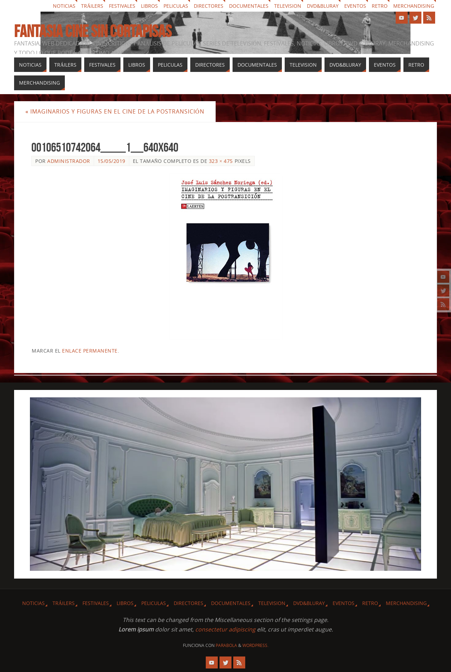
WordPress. (255, 645)
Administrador (68, 161)
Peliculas (175, 5)
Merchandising (413, 5)
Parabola (226, 645)
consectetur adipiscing (225, 629)
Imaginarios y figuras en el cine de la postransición (114, 111)
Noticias (64, 5)
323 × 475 (221, 161)
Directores (208, 5)
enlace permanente (90, 350)
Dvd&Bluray (323, 5)
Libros (149, 5)
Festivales (122, 5)
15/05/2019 (111, 161)
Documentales (248, 5)
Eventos (355, 5)
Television (287, 5)
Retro (380, 5)
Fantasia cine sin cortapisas (93, 31)
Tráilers (92, 5)
